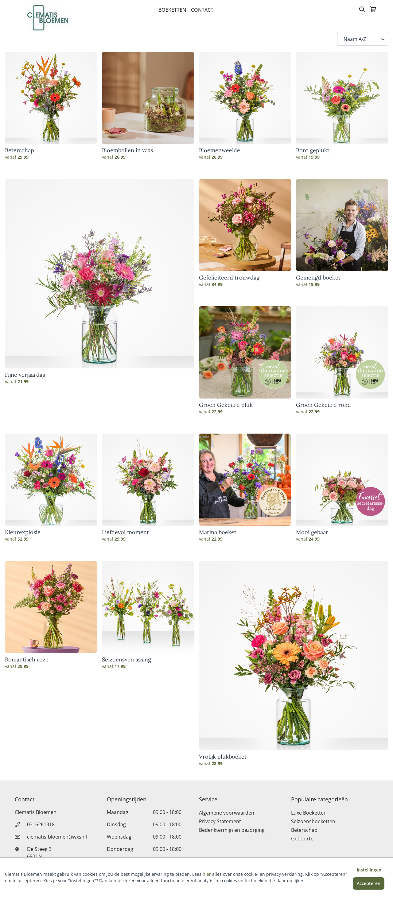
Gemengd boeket (318, 277)
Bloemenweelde (219, 150)
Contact (202, 9)
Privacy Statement (220, 821)
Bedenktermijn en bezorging (232, 830)
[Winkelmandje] (372, 9)
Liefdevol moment (125, 532)
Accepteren (368, 883)
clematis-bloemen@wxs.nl (57, 836)
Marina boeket (217, 532)
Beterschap (19, 150)
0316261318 (41, 824)
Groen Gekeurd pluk (226, 405)
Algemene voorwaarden (226, 812)
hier (207, 874)
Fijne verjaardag (25, 374)
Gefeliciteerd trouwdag (229, 277)
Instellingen (369, 870)
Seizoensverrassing (126, 659)
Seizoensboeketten (313, 821)
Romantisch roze (27, 659)
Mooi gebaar (312, 532)
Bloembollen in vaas (127, 150)
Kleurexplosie (23, 532)
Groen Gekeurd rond (323, 405)
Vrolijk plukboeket (223, 756)
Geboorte (302, 838)
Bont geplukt (312, 150)
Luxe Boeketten (309, 812)
